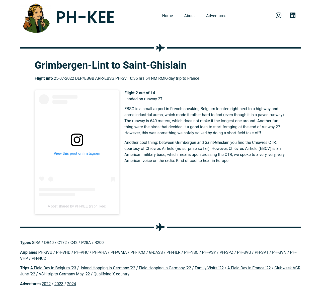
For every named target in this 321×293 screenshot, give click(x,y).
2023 (58, 283)
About (189, 15)
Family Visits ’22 (209, 268)
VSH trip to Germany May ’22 (64, 274)
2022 (46, 283)
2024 (71, 283)
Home (167, 15)
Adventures (216, 15)
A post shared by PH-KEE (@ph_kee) (77, 206)
